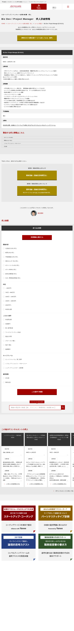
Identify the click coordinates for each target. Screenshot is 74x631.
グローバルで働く (10, 341)
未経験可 (7, 324)
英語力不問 (8, 336)
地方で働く (8, 345)
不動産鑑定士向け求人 (11, 257)
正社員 (7, 378)
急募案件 (7, 349)
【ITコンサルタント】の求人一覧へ (64, 491)
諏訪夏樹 (40, 213)
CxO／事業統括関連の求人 (13, 278)
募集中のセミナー (54, 8)
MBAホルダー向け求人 (11, 261)
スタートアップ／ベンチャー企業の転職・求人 (19, 23)
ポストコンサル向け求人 (12, 265)
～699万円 (8, 288)
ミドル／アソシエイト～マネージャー (16, 363)
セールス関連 (38, 23)
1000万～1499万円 (10, 296)
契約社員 (7, 382)
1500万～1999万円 (10, 301)
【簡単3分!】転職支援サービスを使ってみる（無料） (37, 38)
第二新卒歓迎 (9, 328)
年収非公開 (8, 309)
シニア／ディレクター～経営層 (14, 368)
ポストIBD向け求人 (10, 269)
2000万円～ (8, 305)
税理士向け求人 (9, 252)
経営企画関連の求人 (11, 274)
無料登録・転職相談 (39, 8)
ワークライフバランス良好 (13, 332)
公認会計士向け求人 (11, 248)
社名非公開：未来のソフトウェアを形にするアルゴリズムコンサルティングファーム (29, 125)
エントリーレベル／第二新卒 (13, 359)
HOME (3, 23)
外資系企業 (8, 319)
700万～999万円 (10, 292)
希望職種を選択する (37, 237)
